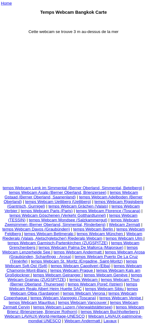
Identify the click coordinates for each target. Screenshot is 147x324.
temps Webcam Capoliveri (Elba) (81, 265)
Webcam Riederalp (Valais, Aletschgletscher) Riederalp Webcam (72, 236)
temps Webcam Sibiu (105, 288)
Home (6, 3)
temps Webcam (84, 279)
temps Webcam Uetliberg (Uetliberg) (58, 201)
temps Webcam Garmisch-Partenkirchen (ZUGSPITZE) (58, 243)
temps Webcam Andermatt (78, 252)
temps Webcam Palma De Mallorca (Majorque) (81, 247)
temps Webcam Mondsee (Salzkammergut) (68, 220)
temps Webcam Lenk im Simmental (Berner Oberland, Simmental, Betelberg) (72, 188)
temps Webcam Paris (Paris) (47, 210)
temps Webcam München (100, 233)
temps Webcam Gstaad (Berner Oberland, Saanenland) (71, 194)
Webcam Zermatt (124, 224)
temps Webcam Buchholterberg (110, 311)
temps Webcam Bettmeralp (49, 233)
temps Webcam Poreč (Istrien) (95, 284)
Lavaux (110, 320)
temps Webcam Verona (84, 293)
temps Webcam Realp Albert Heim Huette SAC (73, 286)
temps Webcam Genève (106, 275)
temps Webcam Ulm (124, 238)
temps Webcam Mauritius (32, 302)
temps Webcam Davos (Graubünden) (36, 229)
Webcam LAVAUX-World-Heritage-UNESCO (45, 316)
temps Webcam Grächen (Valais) (78, 206)
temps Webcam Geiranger (57, 275)
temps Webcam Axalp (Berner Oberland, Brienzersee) (57, 192)
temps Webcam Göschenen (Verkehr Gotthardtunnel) (57, 215)
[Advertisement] (73, 111)
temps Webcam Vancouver (83, 302)
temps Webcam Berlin (93, 229)
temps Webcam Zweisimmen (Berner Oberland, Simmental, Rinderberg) (72, 222)
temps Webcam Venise (121, 298)
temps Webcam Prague (72, 270)
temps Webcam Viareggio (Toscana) (63, 298)
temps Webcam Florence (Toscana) (108, 210)
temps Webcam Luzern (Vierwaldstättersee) (73, 307)
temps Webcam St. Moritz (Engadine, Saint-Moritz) (77, 261)
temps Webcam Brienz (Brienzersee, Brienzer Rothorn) (75, 309)
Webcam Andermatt (82, 320)
